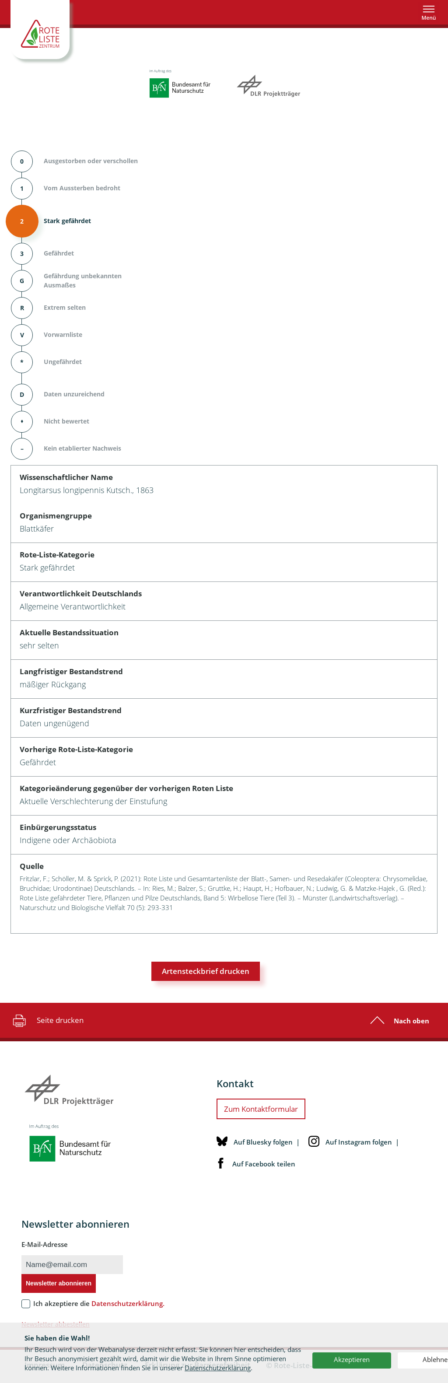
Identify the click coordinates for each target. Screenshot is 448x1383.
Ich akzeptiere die (98, 1303)
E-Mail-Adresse (44, 1244)
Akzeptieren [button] (352, 1359)
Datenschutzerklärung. (127, 1303)
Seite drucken (47, 1020)
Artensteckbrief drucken (205, 971)
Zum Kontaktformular (261, 1109)
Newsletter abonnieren (58, 1283)
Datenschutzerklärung (218, 1367)
